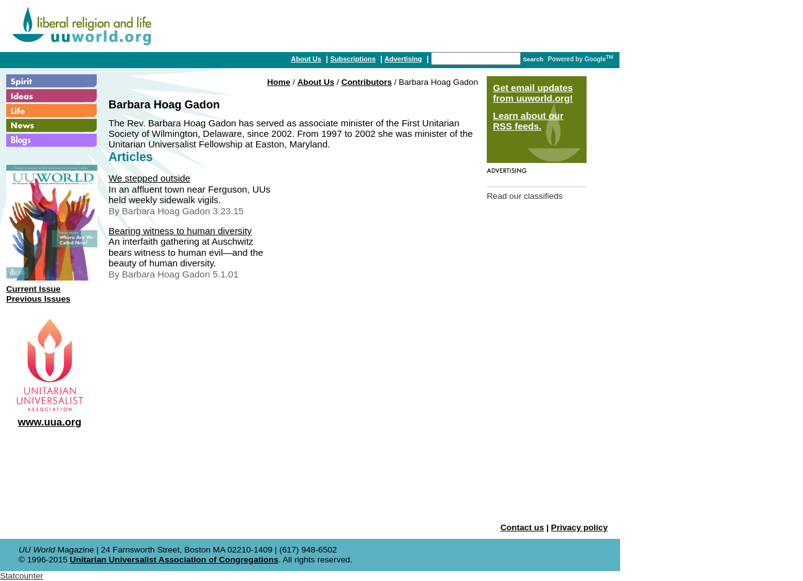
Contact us (522, 527)
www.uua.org (50, 421)
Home (278, 82)
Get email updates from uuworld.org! (533, 92)
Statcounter (21, 575)
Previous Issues (38, 299)
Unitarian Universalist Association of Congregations (174, 559)
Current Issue (33, 289)
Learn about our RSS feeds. (528, 120)
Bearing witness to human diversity (180, 230)
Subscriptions (352, 59)
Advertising (403, 59)
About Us (306, 59)
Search (533, 59)
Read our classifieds (524, 196)
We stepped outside (149, 178)
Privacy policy (579, 527)
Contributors (366, 82)
